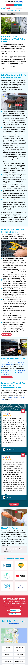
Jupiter (7, 658)
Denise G (9, 497)
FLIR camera (20, 372)
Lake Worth (19, 658)
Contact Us (9, 5)
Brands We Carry (11, 13)
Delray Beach (7, 650)
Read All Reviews (14, 504)
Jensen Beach (19, 654)
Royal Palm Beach (12, 363)
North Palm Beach (19, 661)
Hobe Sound (7, 654)
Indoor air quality (21, 370)
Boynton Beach (10, 364)
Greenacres (19, 650)
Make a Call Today (6, 334)
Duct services (6, 374)
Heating (5, 372)
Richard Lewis (11, 449)
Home (3, 13)
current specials (19, 1)
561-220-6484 (18, 8)
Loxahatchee (8, 661)
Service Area (14, 623)
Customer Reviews (6, 377)
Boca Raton (7, 647)
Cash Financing (16, 3)
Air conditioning (7, 370)
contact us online (5, 67)
